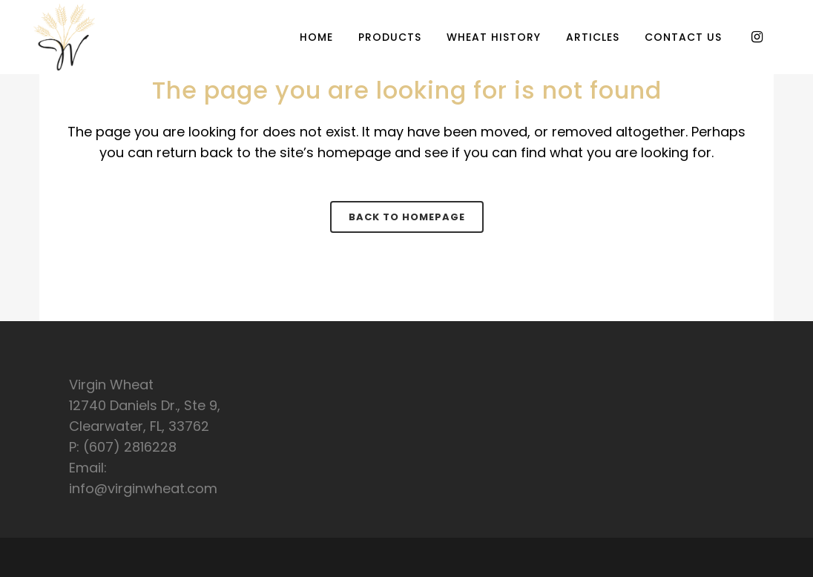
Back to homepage (407, 217)
